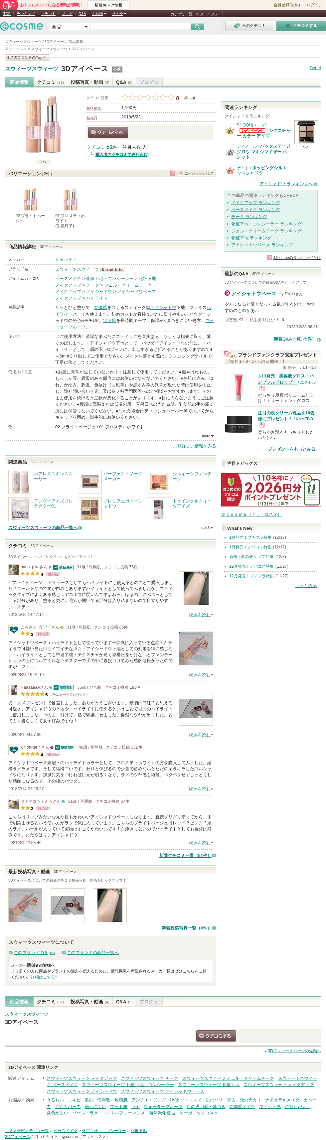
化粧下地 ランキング (251, 237)
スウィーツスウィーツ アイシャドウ (82, 1091)
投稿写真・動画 (90, 82)
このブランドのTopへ (34, 952)
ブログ (67, 14)
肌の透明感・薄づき (206, 1106)
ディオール (247, 146)
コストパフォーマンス (123, 1112)
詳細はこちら (43, 977)
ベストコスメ (207, 14)
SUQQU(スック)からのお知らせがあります (251, 130)
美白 (88, 1099)
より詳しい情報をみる (194, 445)
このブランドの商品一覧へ (93, 952)
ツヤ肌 (109, 320)
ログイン (315, 5)
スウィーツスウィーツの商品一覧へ (43, 527)
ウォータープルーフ (163, 1106)
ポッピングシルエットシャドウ (262, 170)
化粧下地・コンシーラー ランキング (266, 223)
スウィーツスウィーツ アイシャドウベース (162, 1091)
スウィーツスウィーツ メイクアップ (82, 1078)
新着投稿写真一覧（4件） (187, 928)
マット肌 (118, 1106)
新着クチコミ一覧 (185, 855)
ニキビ (74, 1099)
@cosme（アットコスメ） (86, 1136)
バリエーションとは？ (195, 173)
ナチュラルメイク (282, 1099)
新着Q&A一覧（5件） (295, 339)
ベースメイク (68, 278)
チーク (92, 285)
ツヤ (135, 1106)
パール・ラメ (85, 1112)
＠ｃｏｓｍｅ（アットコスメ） (251, 514)
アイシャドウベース (136, 291)
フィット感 (270, 1106)
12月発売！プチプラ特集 (251, 576)
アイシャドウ (99, 291)
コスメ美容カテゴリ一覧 (27, 1130)
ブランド (48, 14)
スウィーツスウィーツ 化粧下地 (209, 1084)
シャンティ (66, 259)
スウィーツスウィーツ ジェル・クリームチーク (228, 1078)
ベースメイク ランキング (255, 209)
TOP (7, 14)
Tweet (315, 67)
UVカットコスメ (186, 1099)
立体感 (100, 307)
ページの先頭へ (294, 1051)
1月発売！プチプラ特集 (250, 537)
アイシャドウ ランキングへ (286, 183)
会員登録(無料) (286, 5)
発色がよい (57, 1112)
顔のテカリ (250, 1099)
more (206, 436)
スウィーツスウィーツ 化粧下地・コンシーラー (128, 1084)
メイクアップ (68, 285)
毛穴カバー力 (68, 1106)
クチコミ (50, 82)
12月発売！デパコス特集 (251, 566)
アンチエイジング (148, 1099)
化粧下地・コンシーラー (110, 278)
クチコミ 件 (101, 147)
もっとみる (306, 585)
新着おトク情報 (108, 5)
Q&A (82, 14)
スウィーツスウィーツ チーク (149, 1078)
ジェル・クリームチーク (128, 285)
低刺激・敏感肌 (112, 1099)
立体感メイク (242, 1106)
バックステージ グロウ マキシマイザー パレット (263, 152)
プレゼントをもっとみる (291, 449)
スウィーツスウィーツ (31, 69)
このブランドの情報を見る (27, 57)
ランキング (26, 14)
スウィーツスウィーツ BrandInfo (114, 269)
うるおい (55, 1099)
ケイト (243, 168)
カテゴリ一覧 (182, 14)
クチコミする (108, 132)
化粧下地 (147, 278)
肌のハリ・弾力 (221, 1099)
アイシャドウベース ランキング (262, 244)
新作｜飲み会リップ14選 (251, 556)
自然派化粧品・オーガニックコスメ (183, 1112)
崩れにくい (95, 1106)
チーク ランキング (249, 216)
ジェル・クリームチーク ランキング (266, 230)
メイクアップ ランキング (255, 202)
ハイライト (97, 298)
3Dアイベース (84, 69)
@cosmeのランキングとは (297, 257)
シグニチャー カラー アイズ (263, 133)
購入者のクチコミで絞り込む (121, 154)
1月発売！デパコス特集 (250, 547)
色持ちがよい (298, 1106)
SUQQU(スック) (252, 125)
